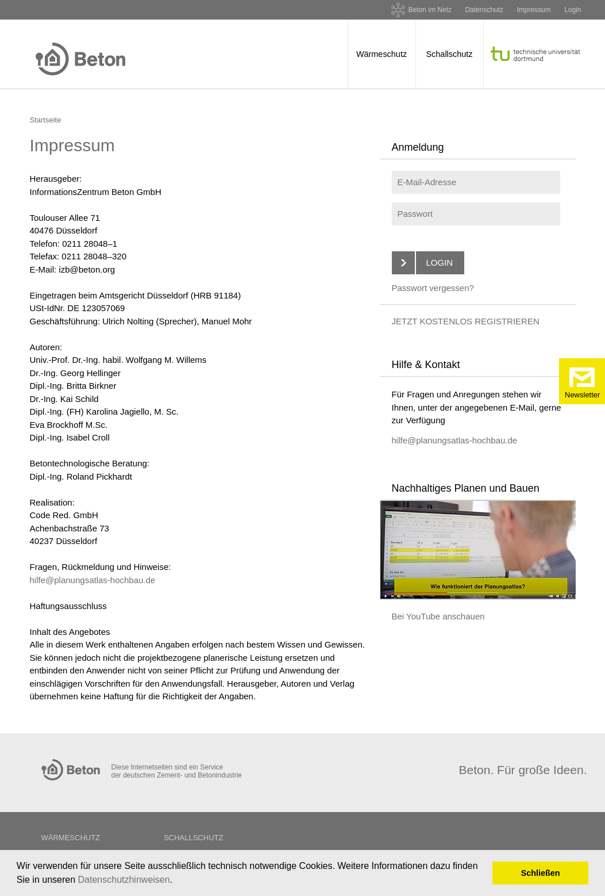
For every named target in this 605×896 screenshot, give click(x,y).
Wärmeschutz (381, 54)
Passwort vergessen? (433, 288)
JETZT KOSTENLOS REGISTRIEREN (466, 321)
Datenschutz (484, 10)
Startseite (45, 120)
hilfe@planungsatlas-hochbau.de (93, 580)
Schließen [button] (540, 873)
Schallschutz (449, 54)
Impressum (533, 10)
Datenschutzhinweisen (124, 879)
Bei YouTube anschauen (438, 616)
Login (572, 10)
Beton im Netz (430, 10)
